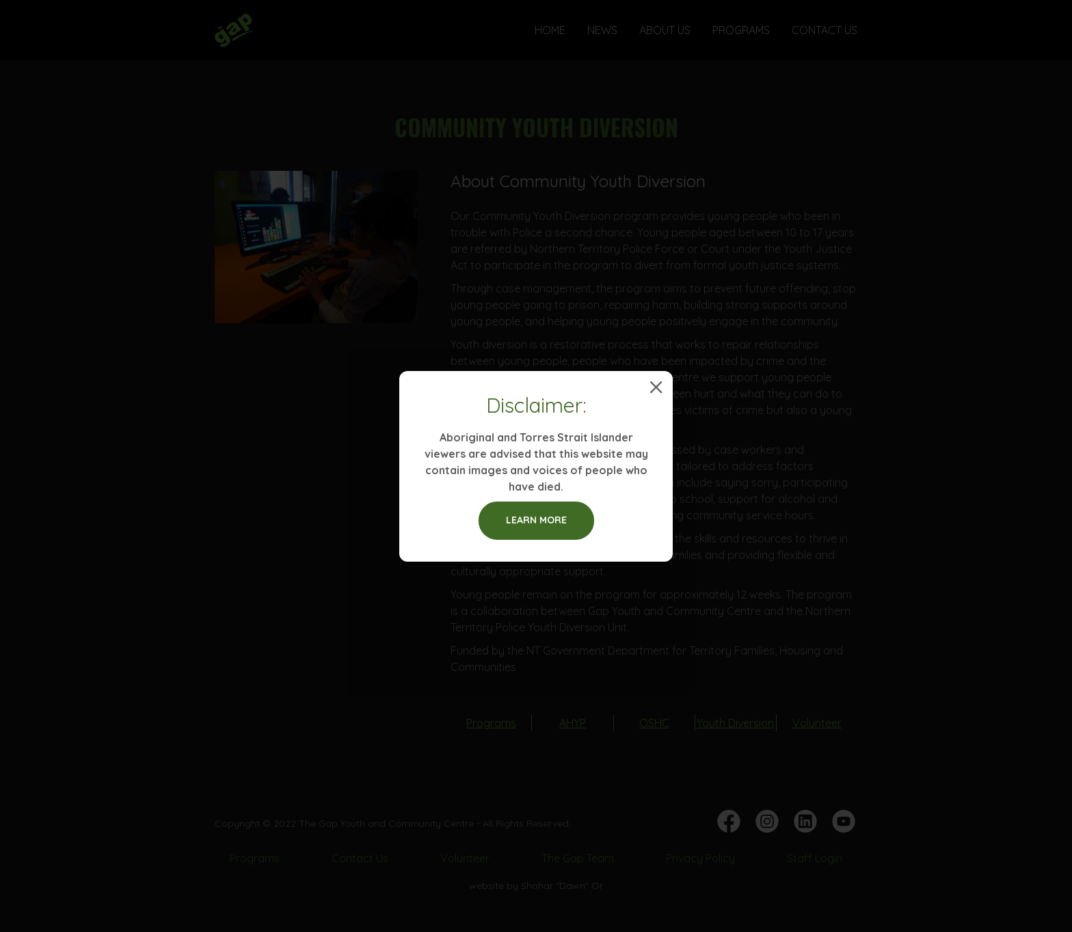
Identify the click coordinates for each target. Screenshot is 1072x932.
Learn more (536, 520)
